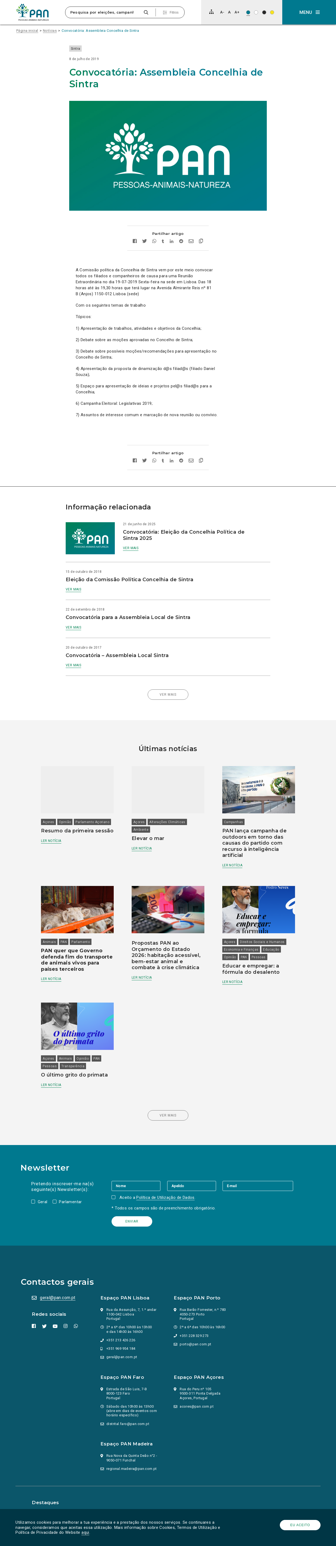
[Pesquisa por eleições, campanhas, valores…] (103, 12)
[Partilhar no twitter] (145, 234)
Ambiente (142, 819)
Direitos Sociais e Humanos (261, 930)
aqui (86, 1532)
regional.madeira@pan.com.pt (132, 1458)
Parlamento (84, 930)
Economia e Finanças (240, 938)
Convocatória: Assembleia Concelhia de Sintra (100, 31)
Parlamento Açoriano (96, 812)
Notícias (50, 31)
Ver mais (134, 541)
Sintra (82, 49)
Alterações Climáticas (168, 812)
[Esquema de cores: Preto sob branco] (256, 12)
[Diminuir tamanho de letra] (222, 12)
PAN (67, 930)
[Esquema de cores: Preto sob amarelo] (272, 12)
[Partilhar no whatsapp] (154, 235)
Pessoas (258, 945)
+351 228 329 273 (194, 1325)
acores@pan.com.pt (197, 1396)
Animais (52, 930)
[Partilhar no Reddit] (181, 235)
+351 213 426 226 (121, 1330)
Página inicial (27, 31)
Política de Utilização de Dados (166, 1187)
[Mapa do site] (211, 12)
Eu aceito (299, 1525)
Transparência (76, 1056)
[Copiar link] (201, 234)
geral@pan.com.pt (58, 1287)
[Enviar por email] (191, 234)
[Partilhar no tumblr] (163, 235)
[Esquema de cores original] (248, 12)
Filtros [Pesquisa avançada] (174, 12)
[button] (309, 12)
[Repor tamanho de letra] (229, 12)
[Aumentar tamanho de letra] (236, 12)
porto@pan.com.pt (195, 1334)
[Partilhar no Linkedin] (171, 234)
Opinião (68, 812)
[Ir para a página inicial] (32, 12)
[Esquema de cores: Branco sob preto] (264, 12)
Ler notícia (55, 836)
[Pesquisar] (146, 12)
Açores (52, 812)
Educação (270, 938)
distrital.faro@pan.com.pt (128, 1413)
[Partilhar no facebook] (135, 235)
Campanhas (232, 812)
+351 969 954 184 (121, 1338)
